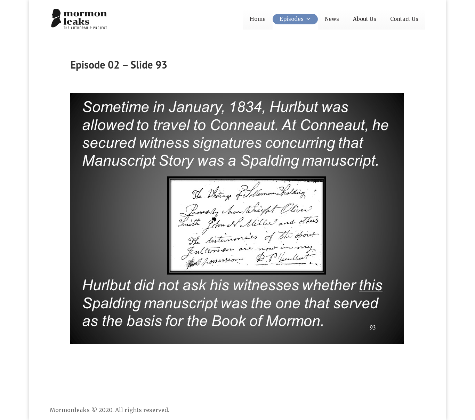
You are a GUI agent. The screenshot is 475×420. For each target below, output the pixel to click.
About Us (364, 19)
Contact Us (404, 19)
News (332, 19)
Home (258, 19)
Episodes (295, 19)
